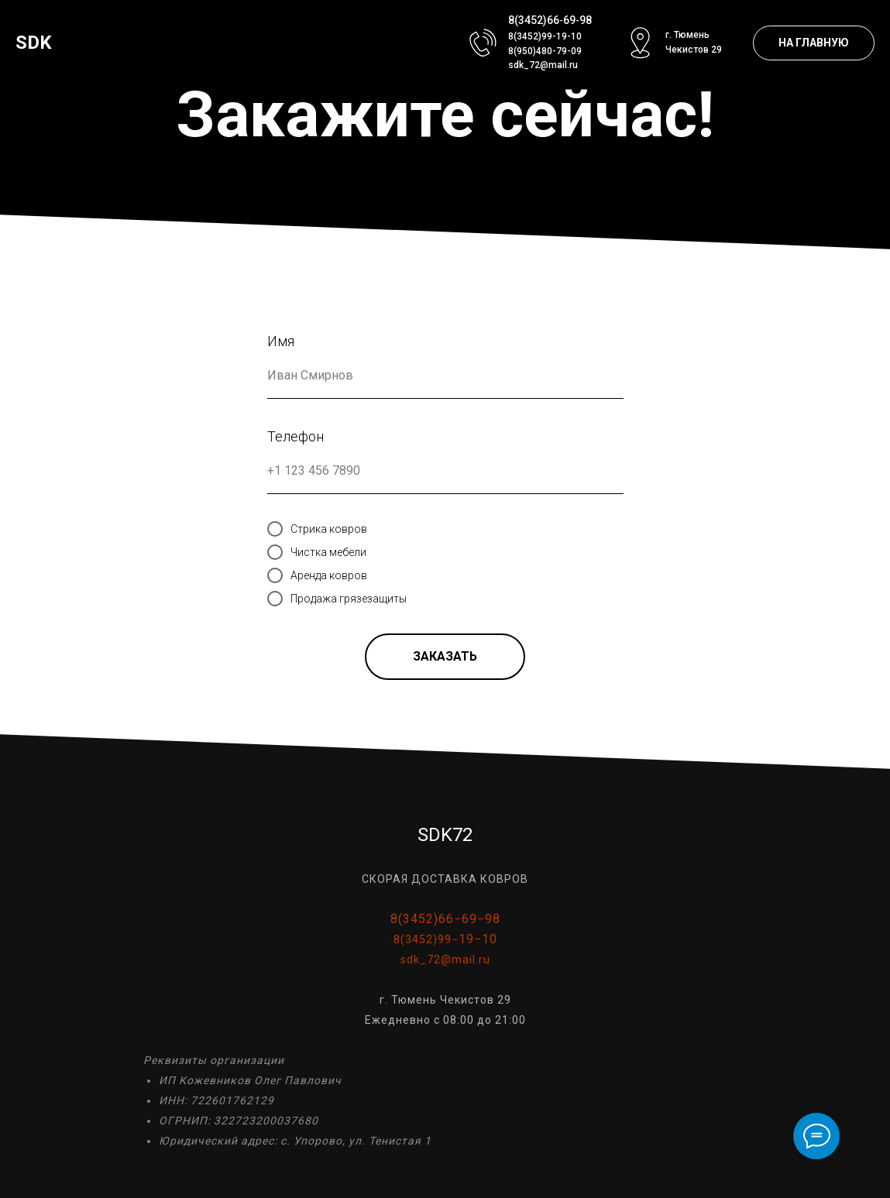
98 (585, 20)
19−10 (478, 939)
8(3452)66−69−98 (445, 918)
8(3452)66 (533, 20)
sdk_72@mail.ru (543, 65)
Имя (280, 341)
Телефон (295, 436)
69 (569, 20)
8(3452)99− (426, 939)
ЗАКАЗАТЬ (445, 656)
